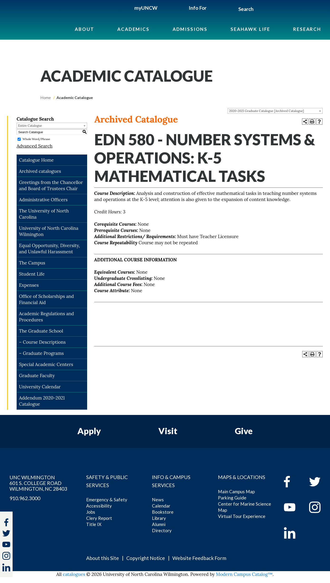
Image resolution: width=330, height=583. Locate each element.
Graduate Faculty (37, 375)
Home (45, 97)
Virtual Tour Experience (241, 516)
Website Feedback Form (199, 558)
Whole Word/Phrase (36, 139)
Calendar (161, 505)
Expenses (29, 285)
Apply (89, 431)
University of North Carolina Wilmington (48, 231)
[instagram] (6, 556)
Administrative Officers (43, 199)
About (84, 29)
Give (244, 431)
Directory (162, 530)
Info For (198, 8)
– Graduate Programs (41, 353)
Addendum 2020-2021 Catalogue (42, 401)
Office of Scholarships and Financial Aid (46, 299)
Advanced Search (34, 146)
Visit (167, 431)
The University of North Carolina (44, 214)
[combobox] (275, 111)
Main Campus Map (236, 491)
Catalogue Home (36, 160)
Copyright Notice (145, 558)
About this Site (102, 558)
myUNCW (145, 8)
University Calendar (40, 387)
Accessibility (99, 505)
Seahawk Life (250, 29)
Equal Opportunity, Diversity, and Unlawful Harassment (49, 248)
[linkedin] (293, 533)
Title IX (93, 524)
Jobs (90, 512)
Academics (133, 29)
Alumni (158, 524)
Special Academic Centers (46, 364)
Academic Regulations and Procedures (46, 317)
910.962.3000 (24, 498)
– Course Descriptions (42, 342)
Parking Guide (232, 497)
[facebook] (293, 481)
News (158, 499)
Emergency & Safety (106, 499)
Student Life (32, 274)
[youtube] (293, 507)
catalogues (74, 574)
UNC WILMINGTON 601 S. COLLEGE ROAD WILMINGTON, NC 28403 (38, 483)
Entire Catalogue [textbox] (30, 126)
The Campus (32, 263)
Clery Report (99, 518)
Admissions (190, 29)
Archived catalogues (40, 171)
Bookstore (163, 512)
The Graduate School (41, 331)
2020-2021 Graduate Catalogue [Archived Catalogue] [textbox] (266, 111)
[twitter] (6, 534)
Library (159, 518)
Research (307, 29)
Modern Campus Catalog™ (244, 574)
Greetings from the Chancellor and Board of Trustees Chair (51, 185)
